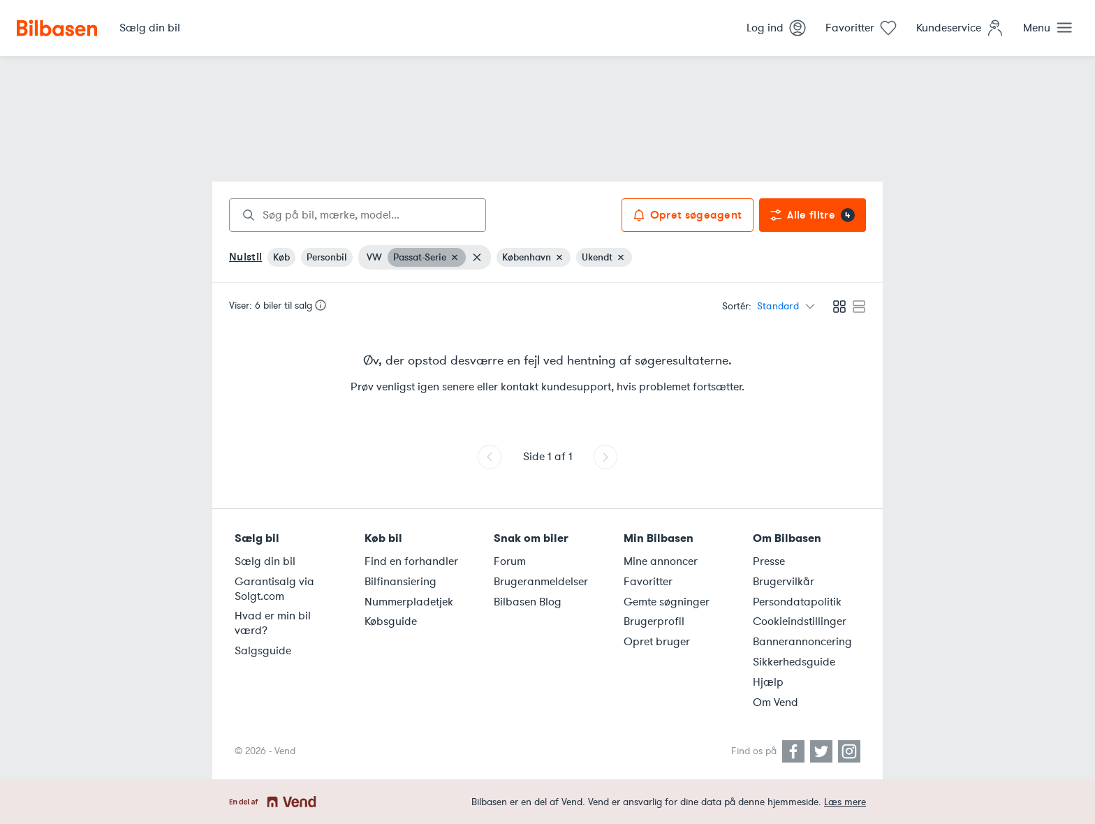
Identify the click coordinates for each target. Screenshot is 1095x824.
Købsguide (391, 621)
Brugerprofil (654, 621)
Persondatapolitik (797, 602)
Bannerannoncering (802, 641)
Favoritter (648, 581)
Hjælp (768, 682)
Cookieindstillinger (799, 621)
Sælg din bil (265, 561)
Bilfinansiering (400, 581)
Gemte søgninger (667, 602)
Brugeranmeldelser (541, 581)
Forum (510, 561)
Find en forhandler (411, 561)
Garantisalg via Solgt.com (274, 589)
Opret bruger (657, 641)
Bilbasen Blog (527, 602)
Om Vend (775, 702)
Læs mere (845, 802)
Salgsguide (263, 651)
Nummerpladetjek (409, 602)
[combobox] (357, 215)
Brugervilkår (783, 581)
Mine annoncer (661, 561)
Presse (769, 561)
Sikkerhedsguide (794, 662)
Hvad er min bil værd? (273, 623)
